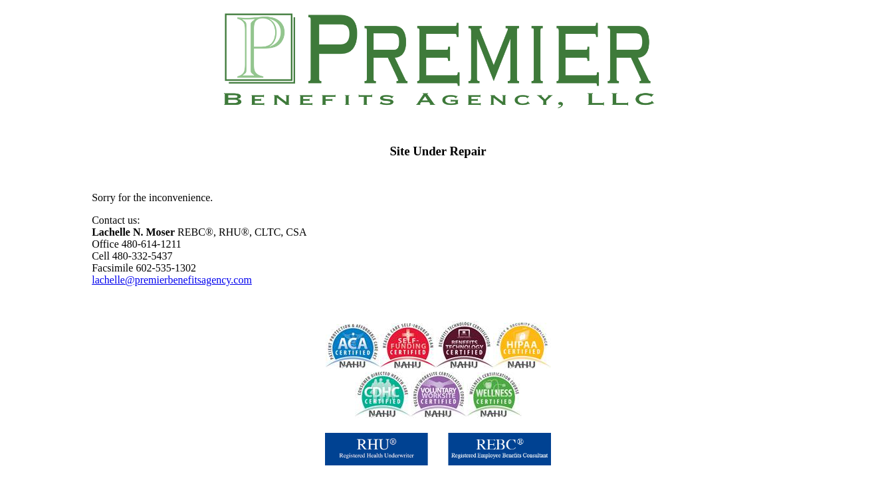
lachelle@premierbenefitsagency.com (172, 279)
